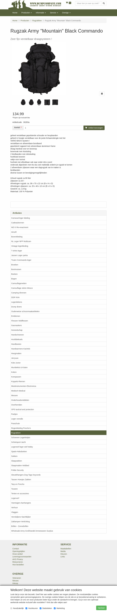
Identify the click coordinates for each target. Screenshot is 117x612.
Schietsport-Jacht (18, 442)
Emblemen (15, 316)
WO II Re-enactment (19, 227)
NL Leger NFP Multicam (21, 241)
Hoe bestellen (18, 565)
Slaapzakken (16, 461)
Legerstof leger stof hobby (22, 447)
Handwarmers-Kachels (20, 349)
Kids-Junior (16, 363)
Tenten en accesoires (20, 493)
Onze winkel (17, 554)
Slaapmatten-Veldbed (20, 465)
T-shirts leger (16, 251)
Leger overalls (17, 419)
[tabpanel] (23, 102)
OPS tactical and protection (22, 409)
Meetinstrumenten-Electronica (23, 386)
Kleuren (64, 554)
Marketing (59, 608)
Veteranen (16, 578)
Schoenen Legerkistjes (20, 437)
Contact (15, 549)
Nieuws (15, 581)
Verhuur (14, 507)
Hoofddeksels (17, 339)
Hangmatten (16, 353)
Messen (14, 395)
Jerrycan (14, 358)
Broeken (14, 265)
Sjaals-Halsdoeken (19, 451)
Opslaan (101, 608)
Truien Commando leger (21, 260)
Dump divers (16, 307)
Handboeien (16, 344)
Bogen (14, 279)
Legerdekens (16, 302)
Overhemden (16, 405)
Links (63, 557)
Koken (14, 372)
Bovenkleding (16, 237)
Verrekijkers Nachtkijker (21, 517)
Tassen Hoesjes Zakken (21, 479)
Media (63, 551)
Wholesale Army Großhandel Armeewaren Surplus (32, 531)
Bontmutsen (16, 269)
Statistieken (46, 608)
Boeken (14, 274)
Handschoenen (17, 335)
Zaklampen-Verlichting (20, 521)
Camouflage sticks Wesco (22, 288)
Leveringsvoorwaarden (21, 557)
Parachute (15, 423)
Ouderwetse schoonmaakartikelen (25, 311)
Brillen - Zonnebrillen (19, 526)
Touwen (14, 489)
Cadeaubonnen (17, 223)
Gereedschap (16, 330)
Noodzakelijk (17, 608)
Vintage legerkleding (19, 246)
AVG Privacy (17, 559)
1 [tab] (39, 107)
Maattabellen (66, 549)
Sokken (14, 456)
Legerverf (15, 498)
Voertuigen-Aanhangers (21, 503)
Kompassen (16, 377)
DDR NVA (15, 297)
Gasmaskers (16, 325)
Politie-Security (17, 470)
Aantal (17, 127)
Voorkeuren (32, 608)
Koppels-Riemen (18, 381)
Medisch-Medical (18, 391)
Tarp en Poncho (17, 484)
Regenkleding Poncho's (21, 428)
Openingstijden (18, 551)
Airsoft (14, 232)
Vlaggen (14, 512)
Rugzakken (16, 433)
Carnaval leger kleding (20, 218)
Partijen (14, 414)
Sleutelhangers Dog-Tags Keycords (25, 475)
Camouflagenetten (18, 283)
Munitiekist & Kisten (19, 367)
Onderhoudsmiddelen (20, 400)
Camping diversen (18, 293)
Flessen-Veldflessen (19, 321)
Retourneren (17, 562)
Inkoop (15, 583)
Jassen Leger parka (19, 255)
